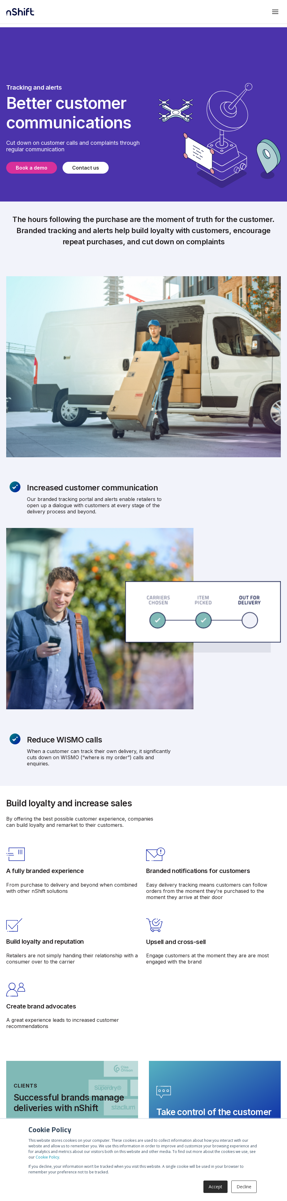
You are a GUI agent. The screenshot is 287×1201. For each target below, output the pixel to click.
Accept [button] (215, 1187)
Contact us (85, 168)
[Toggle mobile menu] (275, 11)
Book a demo (31, 168)
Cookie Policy (47, 1157)
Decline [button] (244, 1187)
